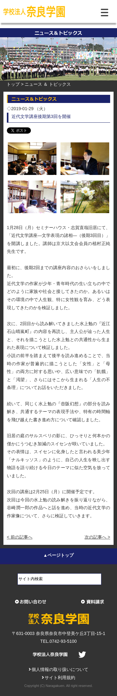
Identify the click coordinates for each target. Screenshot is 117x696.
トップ (13, 84)
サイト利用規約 (59, 677)
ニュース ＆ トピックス (48, 84)
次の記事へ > (97, 537)
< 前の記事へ (19, 537)
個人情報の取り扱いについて (59, 669)
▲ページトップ (58, 555)
